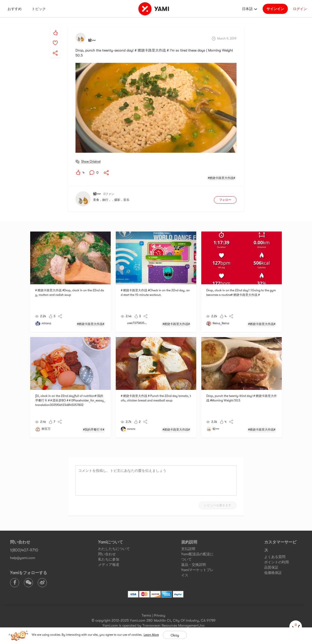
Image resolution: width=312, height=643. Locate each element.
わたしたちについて (114, 549)
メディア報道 (108, 565)
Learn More (151, 634)
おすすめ (15, 9)
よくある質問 (274, 557)
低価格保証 (273, 573)
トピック (39, 9)
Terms (146, 615)
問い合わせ (107, 554)
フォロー (225, 200)
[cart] (295, 626)
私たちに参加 (108, 559)
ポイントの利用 (276, 562)
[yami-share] (60, 316)
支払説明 (188, 549)
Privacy (159, 615)
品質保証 (271, 567)
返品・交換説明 (193, 565)
